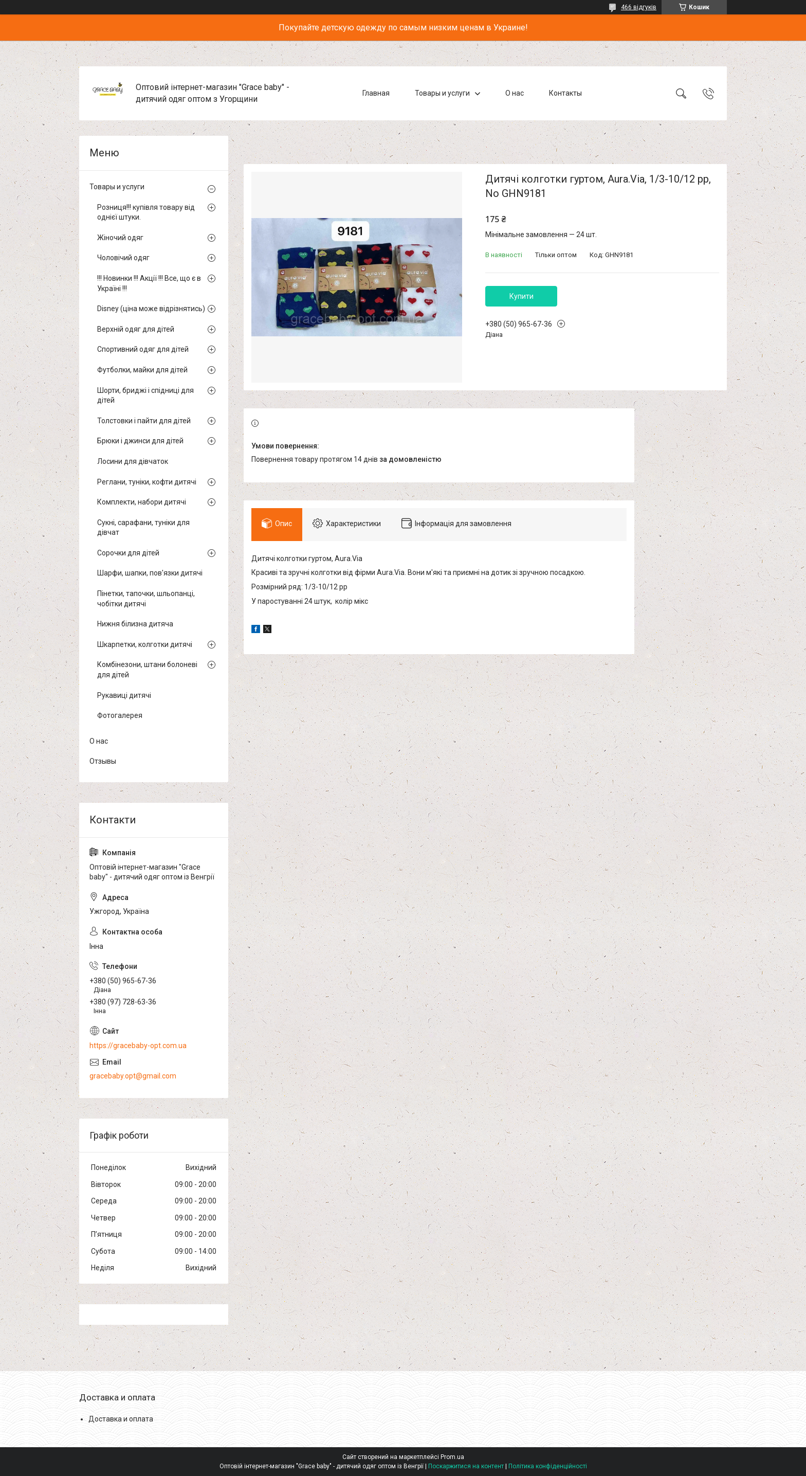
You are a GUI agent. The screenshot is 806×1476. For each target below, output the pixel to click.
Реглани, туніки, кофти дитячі (146, 482)
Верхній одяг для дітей (135, 329)
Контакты (565, 93)
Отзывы (102, 761)
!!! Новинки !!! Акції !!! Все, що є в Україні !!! (149, 283)
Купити (521, 296)
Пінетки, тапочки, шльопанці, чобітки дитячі (146, 598)
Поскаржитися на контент (466, 1466)
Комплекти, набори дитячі (141, 502)
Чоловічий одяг (123, 258)
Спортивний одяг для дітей (143, 349)
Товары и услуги (442, 93)
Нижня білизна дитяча (135, 624)
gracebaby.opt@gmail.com (132, 1076)
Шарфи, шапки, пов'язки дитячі (150, 573)
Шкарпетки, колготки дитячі (144, 644)
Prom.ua (452, 1457)
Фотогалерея (119, 715)
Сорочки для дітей (128, 553)
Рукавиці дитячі (124, 695)
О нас (514, 93)
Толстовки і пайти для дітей (144, 421)
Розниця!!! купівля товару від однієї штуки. (146, 212)
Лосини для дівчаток (132, 461)
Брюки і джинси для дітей (140, 441)
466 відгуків (638, 7)
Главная (376, 93)
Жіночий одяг (120, 237)
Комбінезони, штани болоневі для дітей (147, 669)
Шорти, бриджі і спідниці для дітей (145, 395)
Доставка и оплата (120, 1419)
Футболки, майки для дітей (142, 370)
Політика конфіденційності (547, 1466)
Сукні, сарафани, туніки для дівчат (143, 527)
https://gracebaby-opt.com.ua (138, 1045)
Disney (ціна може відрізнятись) (151, 308)
